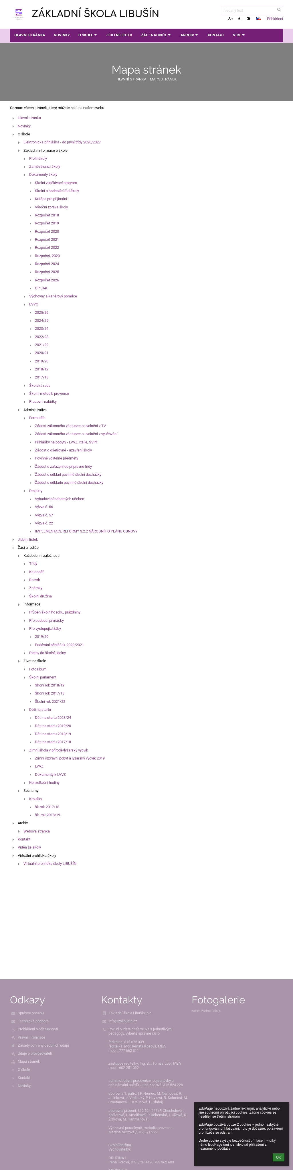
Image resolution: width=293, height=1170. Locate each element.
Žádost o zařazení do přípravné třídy (63, 466)
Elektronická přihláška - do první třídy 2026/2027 (62, 142)
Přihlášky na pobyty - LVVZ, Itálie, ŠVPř (66, 442)
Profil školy (38, 158)
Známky (35, 588)
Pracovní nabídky (43, 401)
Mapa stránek (163, 79)
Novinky (24, 126)
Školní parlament (42, 677)
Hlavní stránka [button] (29, 35)
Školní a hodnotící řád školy (57, 191)
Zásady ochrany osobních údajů (43, 1045)
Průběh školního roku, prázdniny (54, 612)
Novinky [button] (62, 35)
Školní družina (40, 596)
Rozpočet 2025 (47, 272)
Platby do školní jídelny (47, 653)
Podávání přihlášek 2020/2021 (59, 645)
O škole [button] (88, 35)
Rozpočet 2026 (47, 280)
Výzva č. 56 (44, 507)
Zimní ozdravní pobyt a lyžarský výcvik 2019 (70, 758)
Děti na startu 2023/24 (53, 717)
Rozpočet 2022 (47, 247)
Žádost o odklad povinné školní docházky (68, 474)
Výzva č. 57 (44, 515)
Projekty (35, 491)
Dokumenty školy (43, 174)
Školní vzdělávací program (56, 183)
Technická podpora (33, 1021)
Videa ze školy (29, 847)
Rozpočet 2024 (47, 264)
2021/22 (41, 345)
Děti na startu (40, 709)
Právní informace (31, 1037)
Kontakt (24, 839)
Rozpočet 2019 (47, 223)
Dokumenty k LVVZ (50, 774)
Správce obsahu (31, 1013)
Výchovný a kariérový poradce (53, 296)
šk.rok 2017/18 (47, 807)
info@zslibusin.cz (122, 1021)
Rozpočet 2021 (47, 239)
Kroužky (35, 799)
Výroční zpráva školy (51, 207)
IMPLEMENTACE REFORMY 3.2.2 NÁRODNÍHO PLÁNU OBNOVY (86, 531)
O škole (24, 1070)
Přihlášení (275, 19)
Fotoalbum (37, 669)
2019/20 (41, 361)
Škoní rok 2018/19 (49, 685)
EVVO (33, 304)
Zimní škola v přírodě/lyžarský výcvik (58, 750)
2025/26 (41, 312)
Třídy (33, 563)
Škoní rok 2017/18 (49, 693)
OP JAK (41, 288)
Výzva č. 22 (44, 523)
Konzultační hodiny (44, 782)
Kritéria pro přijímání (51, 199)
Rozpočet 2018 (47, 215)
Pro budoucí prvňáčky (46, 620)
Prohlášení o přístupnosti (38, 1029)
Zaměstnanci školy (44, 166)
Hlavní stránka (131, 79)
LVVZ (39, 766)
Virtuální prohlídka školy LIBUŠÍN (49, 863)
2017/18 (41, 377)
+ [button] (230, 19)
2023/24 (41, 328)
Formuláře (37, 418)
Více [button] (239, 35)
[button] (258, 18)
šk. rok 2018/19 (47, 815)
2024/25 (41, 320)
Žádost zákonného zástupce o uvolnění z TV (70, 426)
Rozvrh (34, 580)
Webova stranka (36, 831)
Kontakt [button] (216, 35)
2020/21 (41, 353)
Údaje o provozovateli (35, 1053)
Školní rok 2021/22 (50, 701)
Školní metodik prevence (49, 393)
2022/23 (41, 337)
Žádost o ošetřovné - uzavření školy (63, 450)
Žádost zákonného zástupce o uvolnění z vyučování (76, 434)
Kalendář (36, 572)
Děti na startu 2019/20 (53, 726)
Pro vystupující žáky (45, 628)
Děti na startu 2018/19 (53, 734)
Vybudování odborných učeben (59, 499)
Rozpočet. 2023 (47, 256)
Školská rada (39, 385)
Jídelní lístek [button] (119, 35)
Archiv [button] (190, 35)
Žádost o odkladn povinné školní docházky (69, 482)
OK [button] (278, 1157)
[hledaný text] (252, 10)
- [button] (239, 19)
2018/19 (41, 369)
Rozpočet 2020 (47, 231)
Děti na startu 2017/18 (53, 742)
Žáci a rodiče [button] (156, 35)
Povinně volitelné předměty (56, 458)
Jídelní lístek (28, 539)
